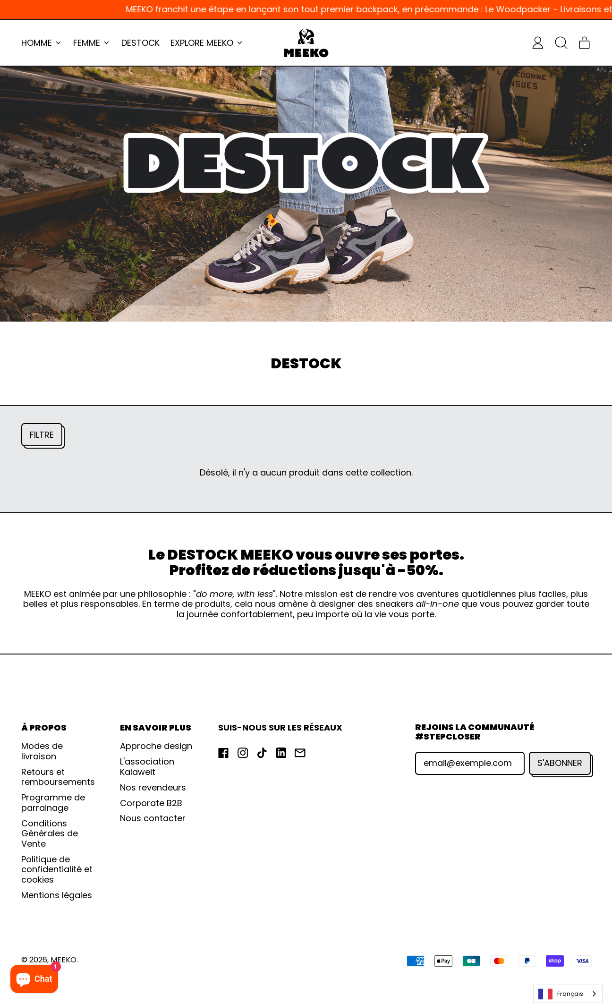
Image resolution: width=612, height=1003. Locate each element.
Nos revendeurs (153, 787)
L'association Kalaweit (147, 767)
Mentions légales (56, 895)
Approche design (156, 746)
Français (560, 994)
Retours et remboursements (58, 777)
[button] (561, 42)
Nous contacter (153, 818)
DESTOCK (140, 43)
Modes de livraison (42, 751)
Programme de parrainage (53, 802)
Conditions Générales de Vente (49, 833)
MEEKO (63, 959)
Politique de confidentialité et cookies (57, 869)
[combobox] (568, 994)
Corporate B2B (151, 803)
